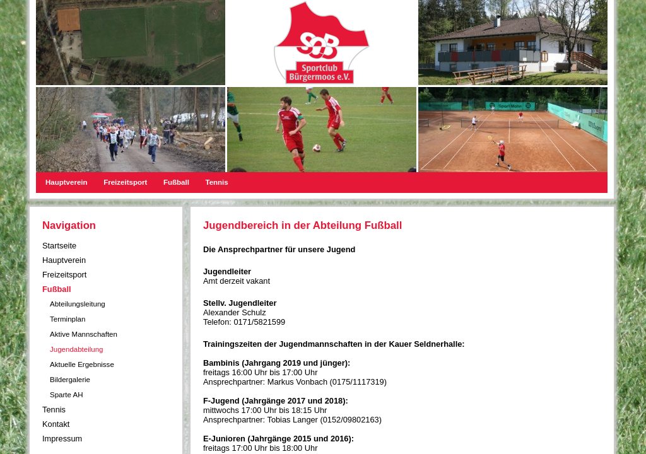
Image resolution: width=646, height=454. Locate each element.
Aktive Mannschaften (83, 334)
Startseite (59, 245)
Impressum (62, 438)
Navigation (69, 225)
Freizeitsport (125, 182)
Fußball (176, 182)
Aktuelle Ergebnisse (82, 364)
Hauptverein (66, 182)
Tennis (216, 182)
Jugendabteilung (76, 349)
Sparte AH (66, 395)
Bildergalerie (70, 379)
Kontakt (55, 424)
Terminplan (67, 319)
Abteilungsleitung (77, 304)
